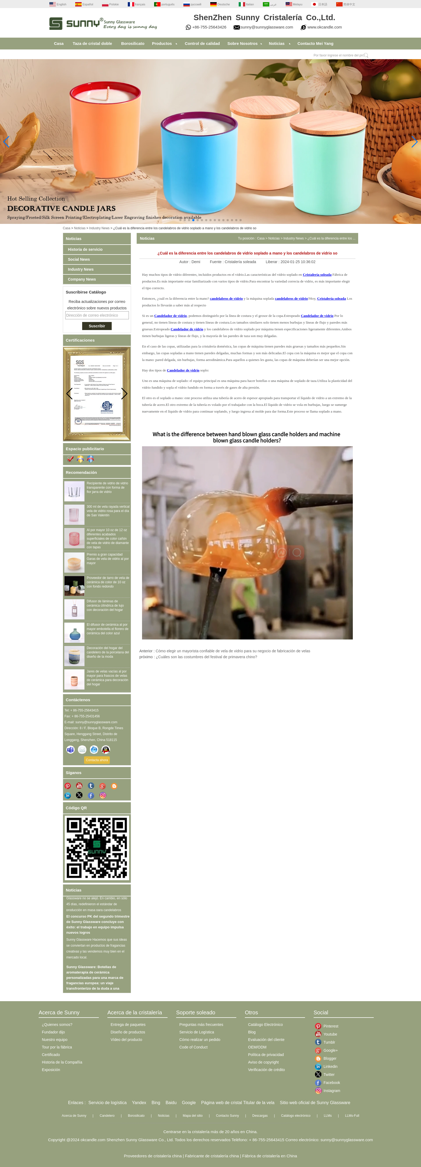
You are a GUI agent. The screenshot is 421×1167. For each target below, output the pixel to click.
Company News (82, 279)
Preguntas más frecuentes (201, 1024)
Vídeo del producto (126, 1039)
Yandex (139, 1102)
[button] (180, 220)
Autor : (185, 262)
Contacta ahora (97, 760)
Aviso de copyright (263, 1062)
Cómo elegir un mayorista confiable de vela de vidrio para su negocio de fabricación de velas (233, 651)
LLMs (328, 1116)
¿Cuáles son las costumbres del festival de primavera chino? (206, 657)
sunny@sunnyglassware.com (267, 27)
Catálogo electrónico (295, 1116)
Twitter (328, 1074)
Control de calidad (202, 43)
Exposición (51, 1070)
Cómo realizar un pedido (199, 1039)
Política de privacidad (266, 1055)
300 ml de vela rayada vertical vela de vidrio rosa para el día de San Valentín (108, 511)
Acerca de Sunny (74, 1116)
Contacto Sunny (227, 1116)
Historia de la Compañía (62, 1062)
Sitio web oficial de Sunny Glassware (315, 1102)
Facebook (328, 1082)
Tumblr (328, 1042)
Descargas (260, 1116)
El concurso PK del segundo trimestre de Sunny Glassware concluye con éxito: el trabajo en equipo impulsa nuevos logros (98, 926)
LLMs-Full (352, 1116)
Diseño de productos (128, 1032)
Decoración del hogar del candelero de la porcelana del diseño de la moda (108, 652)
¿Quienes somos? (57, 1024)
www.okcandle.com (324, 27)
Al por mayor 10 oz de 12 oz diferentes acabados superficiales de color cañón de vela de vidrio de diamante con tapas (108, 538)
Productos (162, 43)
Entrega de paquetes (128, 1024)
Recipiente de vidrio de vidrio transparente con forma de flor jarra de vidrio (107, 487)
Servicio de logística (107, 1102)
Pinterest (328, 1026)
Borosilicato (132, 43)
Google (189, 1102)
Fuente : (217, 262)
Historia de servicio (85, 249)
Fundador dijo (53, 1032)
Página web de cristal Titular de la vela (237, 1102)
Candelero (107, 1116)
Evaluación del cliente (266, 1039)
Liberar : (273, 262)
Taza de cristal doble (92, 43)
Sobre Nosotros (242, 43)
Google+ (328, 1050)
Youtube (328, 1034)
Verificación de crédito (266, 1070)
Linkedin (328, 1066)
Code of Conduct (193, 1047)
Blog (252, 1032)
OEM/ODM (257, 1047)
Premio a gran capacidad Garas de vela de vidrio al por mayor (108, 559)
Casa (59, 43)
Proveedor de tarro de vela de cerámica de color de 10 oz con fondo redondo (108, 582)
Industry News (99, 228)
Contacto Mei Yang (315, 43)
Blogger (328, 1058)
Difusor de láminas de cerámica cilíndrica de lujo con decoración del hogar (105, 605)
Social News (79, 259)
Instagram (328, 1091)
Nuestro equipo (54, 1039)
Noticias (277, 43)
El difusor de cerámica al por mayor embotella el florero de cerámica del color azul (107, 629)
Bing (156, 1102)
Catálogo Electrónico (265, 1024)
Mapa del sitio (193, 1116)
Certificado (51, 1055)
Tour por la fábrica (57, 1047)
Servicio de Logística (196, 1032)
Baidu (171, 1102)
